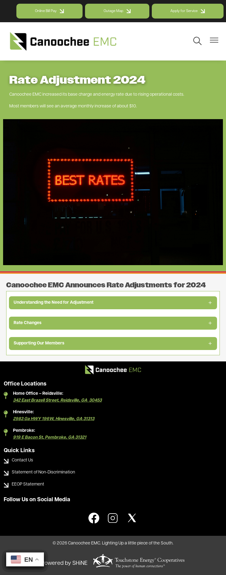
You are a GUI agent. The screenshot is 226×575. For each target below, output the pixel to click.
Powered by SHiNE (64, 563)
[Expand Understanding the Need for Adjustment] (113, 302)
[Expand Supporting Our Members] (113, 343)
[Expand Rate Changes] (113, 323)
